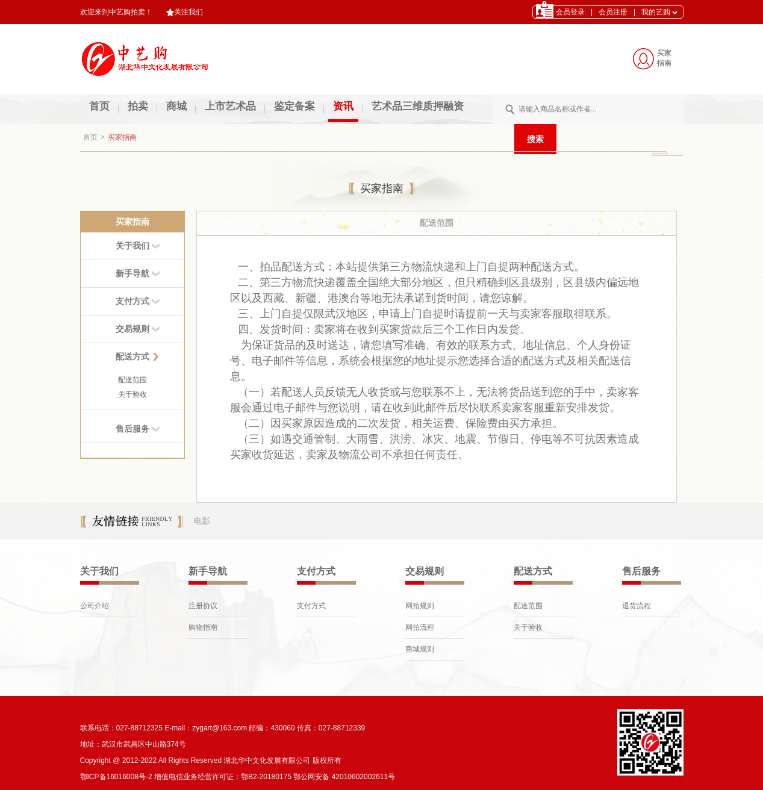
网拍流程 (419, 627)
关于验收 (132, 394)
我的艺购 (658, 12)
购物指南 (202, 627)
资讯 (343, 106)
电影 (201, 521)
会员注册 (613, 12)
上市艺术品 (230, 106)
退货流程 (636, 606)
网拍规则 (419, 606)
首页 (99, 106)
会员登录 (570, 12)
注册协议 (202, 606)
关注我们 (184, 12)
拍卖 (138, 106)
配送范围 (132, 380)
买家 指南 (664, 58)
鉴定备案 (294, 106)
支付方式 (311, 606)
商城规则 (419, 649)
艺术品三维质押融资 (418, 106)
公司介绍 (94, 606)
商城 (176, 106)
